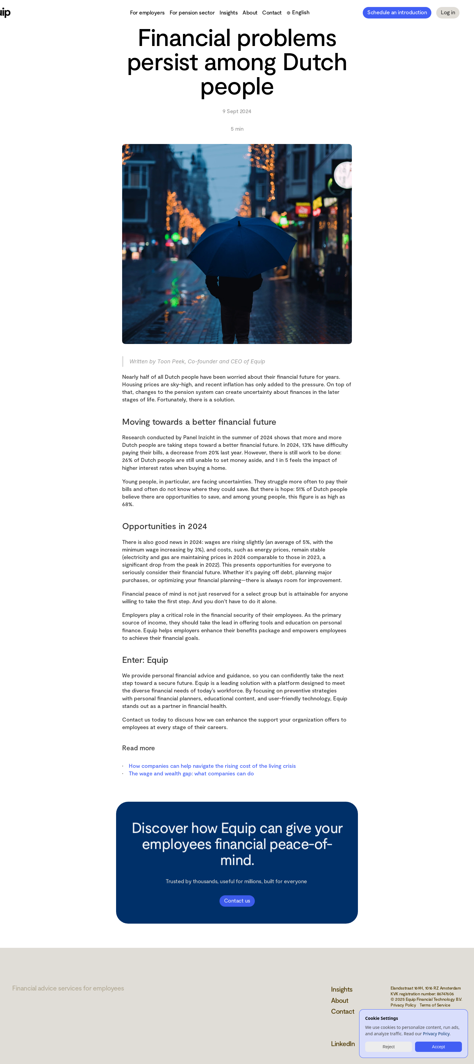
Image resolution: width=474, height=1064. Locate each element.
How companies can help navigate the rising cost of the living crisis (212, 765)
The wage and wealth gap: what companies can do (191, 773)
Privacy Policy (436, 1034)
